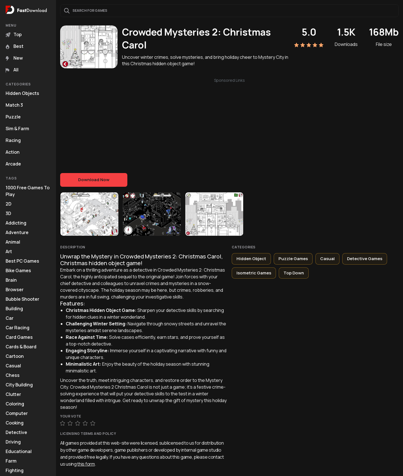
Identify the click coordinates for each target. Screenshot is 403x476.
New (14, 58)
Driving (13, 442)
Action (13, 152)
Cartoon (15, 356)
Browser (15, 289)
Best (15, 46)
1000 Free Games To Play (28, 191)
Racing (13, 140)
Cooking (15, 423)
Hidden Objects (22, 93)
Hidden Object (251, 259)
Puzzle (13, 117)
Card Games (19, 337)
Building (14, 308)
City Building (19, 385)
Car (9, 318)
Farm (11, 461)
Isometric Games (253, 273)
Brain (11, 280)
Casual (13, 366)
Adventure (17, 232)
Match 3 (14, 105)
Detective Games (364, 259)
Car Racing (17, 328)
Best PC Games (22, 261)
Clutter (13, 394)
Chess (13, 375)
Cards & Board (21, 347)
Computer (17, 413)
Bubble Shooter (22, 299)
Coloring (15, 404)
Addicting (16, 223)
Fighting (15, 470)
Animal (13, 242)
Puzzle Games (293, 259)
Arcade (13, 164)
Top (14, 34)
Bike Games (18, 270)
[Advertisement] (229, 122)
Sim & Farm (17, 128)
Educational (19, 451)
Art (9, 251)
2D (8, 204)
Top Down (293, 273)
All (12, 70)
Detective (16, 432)
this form (86, 464)
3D (8, 213)
